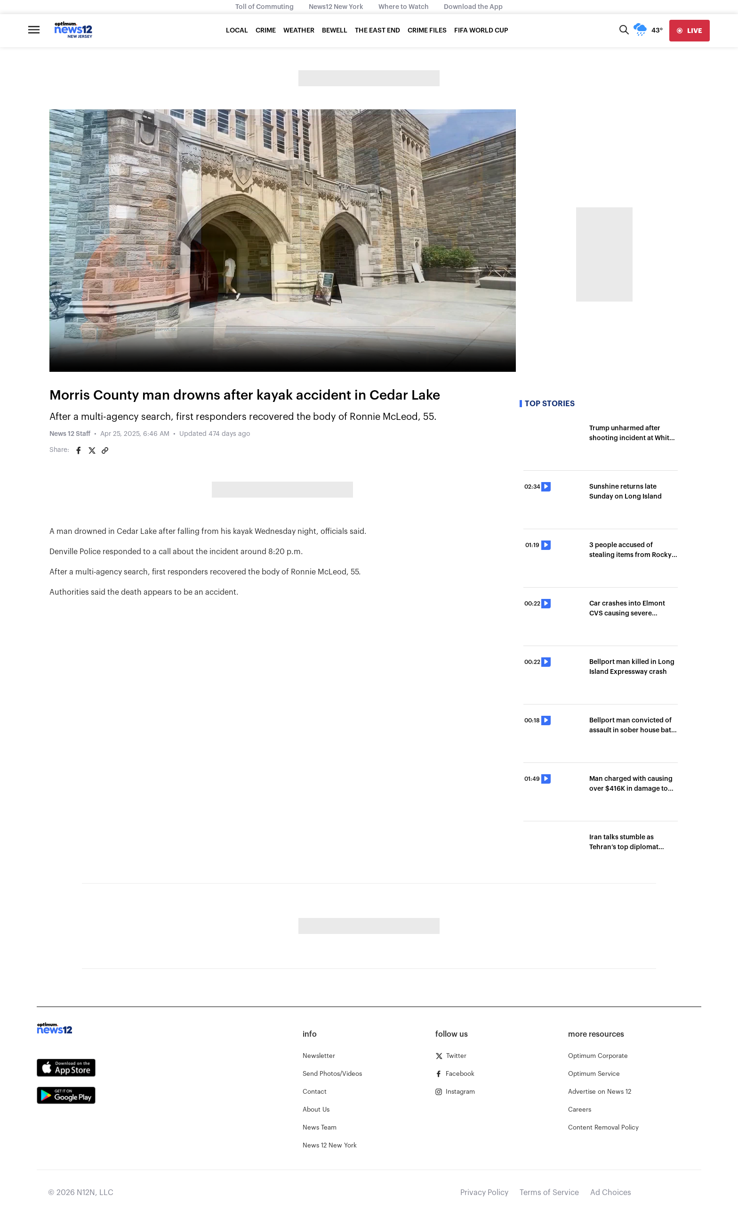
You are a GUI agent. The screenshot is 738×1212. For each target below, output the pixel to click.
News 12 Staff (69, 434)
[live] (689, 30)
